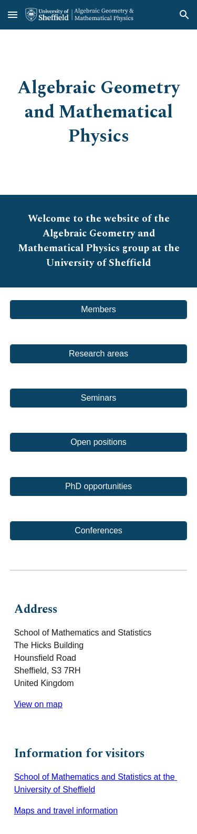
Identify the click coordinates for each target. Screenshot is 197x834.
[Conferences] (99, 531)
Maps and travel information (66, 810)
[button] (12, 14)
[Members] (99, 309)
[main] (99, 112)
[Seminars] (99, 398)
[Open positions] (99, 442)
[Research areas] (99, 354)
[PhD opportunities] (99, 486)
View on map (38, 704)
